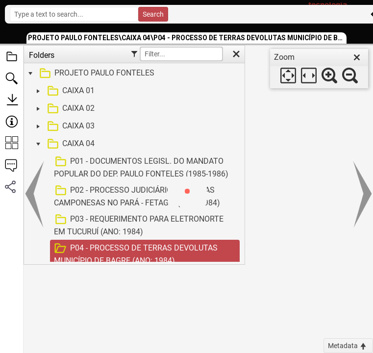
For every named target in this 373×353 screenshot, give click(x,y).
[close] (356, 57)
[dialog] (319, 68)
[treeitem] (133, 73)
